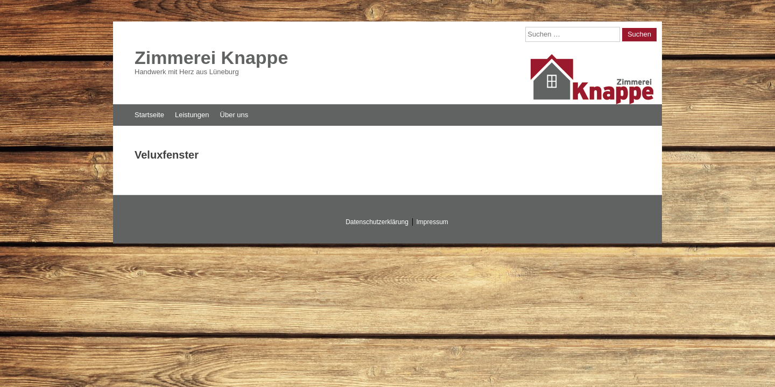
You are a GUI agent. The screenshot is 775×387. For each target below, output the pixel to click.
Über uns (234, 115)
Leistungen (192, 115)
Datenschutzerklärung (377, 222)
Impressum (432, 222)
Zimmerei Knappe (211, 57)
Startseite (149, 115)
